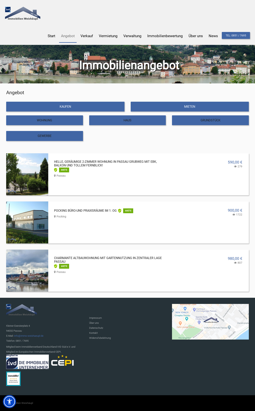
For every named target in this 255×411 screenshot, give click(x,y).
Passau (61, 175)
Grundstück (210, 120)
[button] (9, 401)
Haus (127, 120)
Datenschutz (96, 327)
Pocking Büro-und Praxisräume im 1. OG (85, 210)
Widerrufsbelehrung (100, 337)
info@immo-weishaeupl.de (28, 335)
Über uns (94, 322)
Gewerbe (45, 136)
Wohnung (44, 120)
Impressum (95, 317)
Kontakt (93, 332)
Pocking (61, 216)
